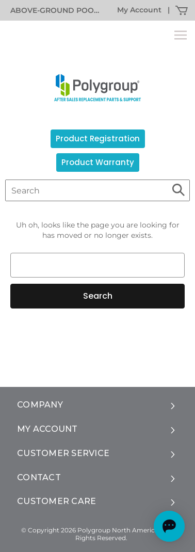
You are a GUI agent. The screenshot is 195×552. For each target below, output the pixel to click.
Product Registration (98, 138)
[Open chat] (169, 526)
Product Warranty (97, 162)
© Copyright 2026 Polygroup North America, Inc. (97, 530)
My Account (139, 9)
